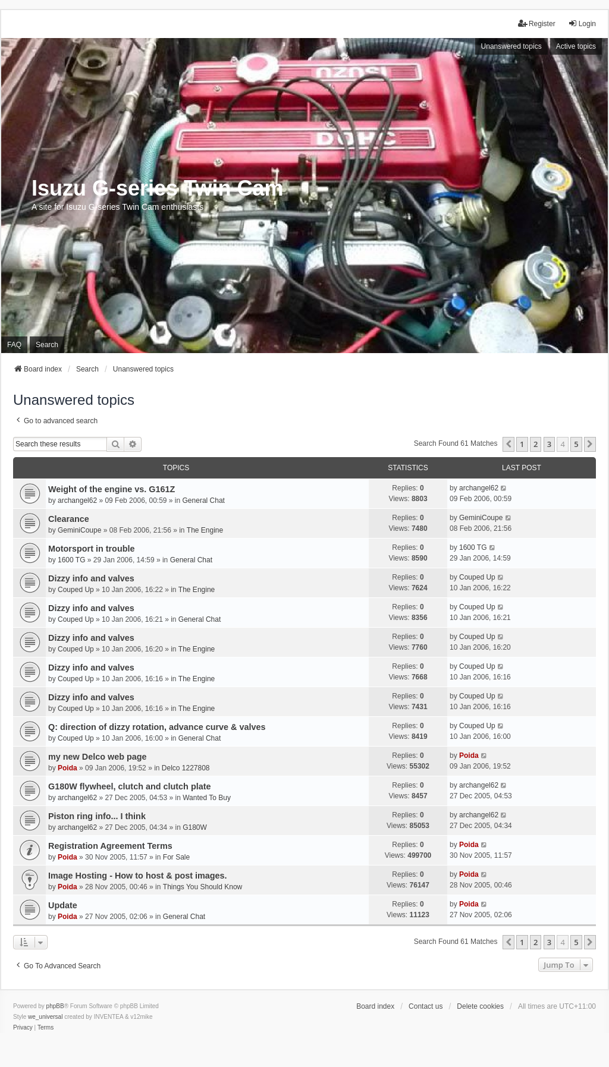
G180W (195, 827)
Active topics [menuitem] (576, 46)
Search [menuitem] (47, 345)
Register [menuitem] (536, 23)
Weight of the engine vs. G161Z (111, 489)
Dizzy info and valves (91, 578)
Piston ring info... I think (97, 816)
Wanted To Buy (207, 798)
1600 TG (71, 560)
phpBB (55, 1006)
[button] (508, 444)
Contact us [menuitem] (425, 1006)
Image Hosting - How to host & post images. (137, 875)
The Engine (205, 530)
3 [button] (549, 444)
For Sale (176, 857)
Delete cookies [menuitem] (480, 1006)
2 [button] (535, 444)
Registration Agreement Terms (110, 846)
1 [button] (522, 444)
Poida (67, 768)
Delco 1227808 (186, 768)
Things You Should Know (202, 887)
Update (62, 905)
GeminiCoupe (79, 530)
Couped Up (76, 590)
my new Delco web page (97, 756)
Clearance (68, 519)
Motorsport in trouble (91, 548)
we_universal (45, 1017)
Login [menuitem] (582, 23)
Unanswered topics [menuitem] (511, 46)
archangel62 (77, 500)
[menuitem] (23, 1027)
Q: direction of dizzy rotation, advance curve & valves (156, 727)
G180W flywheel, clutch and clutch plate (129, 786)
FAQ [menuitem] (14, 345)
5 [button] (576, 444)
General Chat (204, 500)
